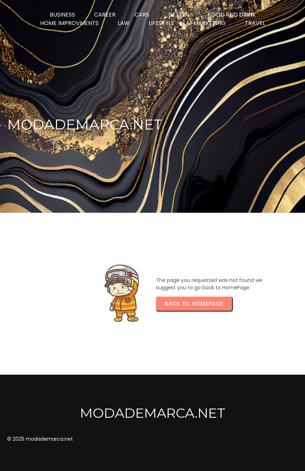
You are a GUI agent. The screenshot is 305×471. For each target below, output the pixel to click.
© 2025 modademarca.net (40, 438)
